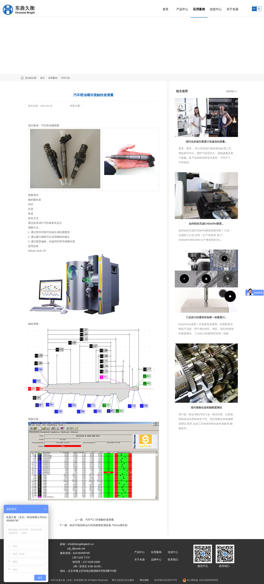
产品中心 (174, 8)
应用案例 (191, 8)
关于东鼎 (224, 8)
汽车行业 (65, 78)
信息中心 (207, 8)
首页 (157, 8)
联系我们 (173, 559)
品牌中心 (156, 559)
